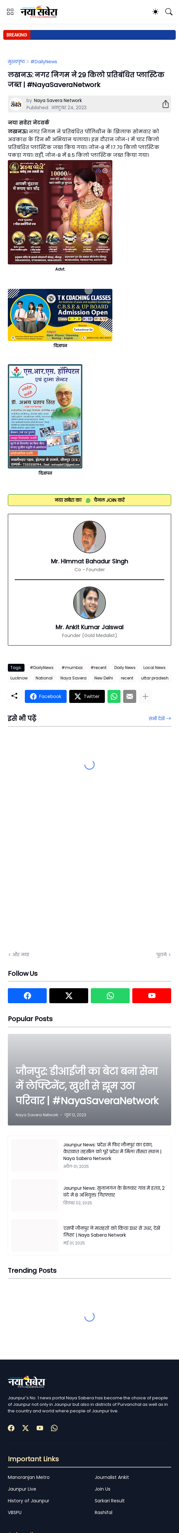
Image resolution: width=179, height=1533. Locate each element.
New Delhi (103, 678)
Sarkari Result (110, 1500)
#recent (98, 667)
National (44, 678)
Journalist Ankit (112, 1477)
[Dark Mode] (155, 11)
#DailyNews (43, 61)
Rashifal (103, 1512)
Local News (154, 667)
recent (127, 678)
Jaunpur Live (22, 1489)
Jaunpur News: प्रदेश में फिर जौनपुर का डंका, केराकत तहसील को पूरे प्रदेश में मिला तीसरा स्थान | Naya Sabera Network (112, 1151)
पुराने (161, 954)
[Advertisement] (73, 873)
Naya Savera (73, 678)
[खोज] (169, 11)
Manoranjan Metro (29, 1477)
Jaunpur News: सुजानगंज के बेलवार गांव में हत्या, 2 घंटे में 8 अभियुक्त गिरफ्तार (114, 1191)
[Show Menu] (10, 11)
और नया (20, 954)
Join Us (102, 1489)
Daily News (125, 667)
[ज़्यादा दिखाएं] (145, 696)
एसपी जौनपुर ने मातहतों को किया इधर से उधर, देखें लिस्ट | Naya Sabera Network (111, 1231)
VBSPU (15, 1512)
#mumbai (72, 667)
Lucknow (19, 678)
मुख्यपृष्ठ (16, 61)
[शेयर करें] (163, 104)
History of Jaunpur (28, 1500)
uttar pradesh (155, 678)
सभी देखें (157, 718)
